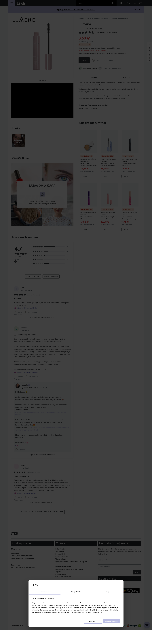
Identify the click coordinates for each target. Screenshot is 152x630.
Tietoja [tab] (107, 592)
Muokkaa (93, 621)
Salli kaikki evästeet (111, 621)
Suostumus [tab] (45, 592)
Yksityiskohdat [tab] (76, 592)
